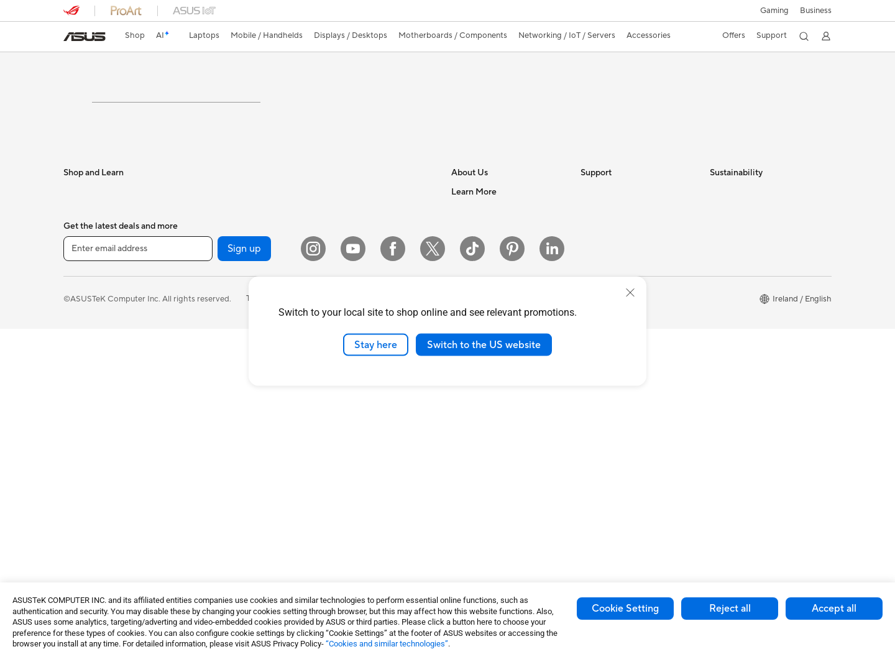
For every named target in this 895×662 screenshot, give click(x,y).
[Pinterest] (512, 581)
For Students (87, 285)
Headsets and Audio (357, 388)
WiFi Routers (344, 266)
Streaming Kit (345, 444)
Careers (465, 406)
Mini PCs (208, 266)
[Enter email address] (138, 581)
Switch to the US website (484, 344)
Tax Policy (469, 388)
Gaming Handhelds (98, 398)
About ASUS (474, 247)
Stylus (331, 482)
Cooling (206, 360)
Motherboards (219, 323)
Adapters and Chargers (363, 500)
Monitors (80, 454)
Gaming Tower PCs (98, 529)
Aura (460, 518)
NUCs (203, 247)
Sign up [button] (244, 582)
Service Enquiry (609, 266)
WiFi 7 (203, 528)
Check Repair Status (618, 247)
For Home (81, 267)
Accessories (85, 360)
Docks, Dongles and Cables (370, 519)
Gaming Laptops (93, 341)
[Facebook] (392, 581)
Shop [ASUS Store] (135, 35)
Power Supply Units (228, 379)
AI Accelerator (219, 490)
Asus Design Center (487, 481)
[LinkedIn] (551, 581)
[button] (774, 10)
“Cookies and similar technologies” (387, 643)
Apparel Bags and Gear (362, 426)
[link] (84, 36)
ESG (718, 247)
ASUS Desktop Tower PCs (111, 510)
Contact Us (472, 266)
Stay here (375, 344)
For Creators (87, 323)
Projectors (82, 473)
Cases (203, 397)
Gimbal (333, 463)
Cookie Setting (625, 608)
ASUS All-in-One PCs (102, 492)
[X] (432, 581)
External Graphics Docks (237, 434)
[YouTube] (353, 581)
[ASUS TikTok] (472, 581)
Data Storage (217, 416)
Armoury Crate (479, 500)
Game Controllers (352, 407)
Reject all (730, 608)
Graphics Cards (221, 341)
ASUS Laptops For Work (108, 304)
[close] (630, 292)
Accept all (834, 608)
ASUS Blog (471, 444)
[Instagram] (313, 581)
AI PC (461, 462)
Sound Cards (216, 453)
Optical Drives (218, 472)
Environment (733, 266)
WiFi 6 (331, 247)
